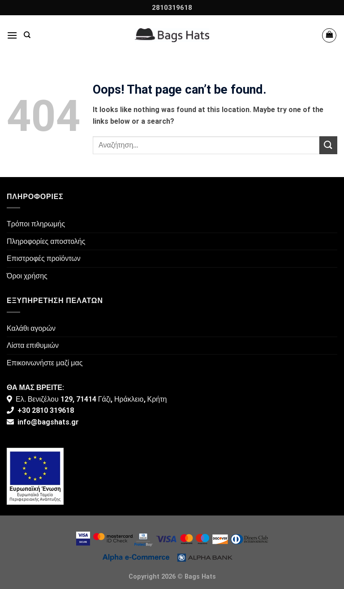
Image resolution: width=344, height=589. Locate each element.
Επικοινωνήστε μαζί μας (45, 363)
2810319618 (172, 8)
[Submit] (328, 145)
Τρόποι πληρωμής (36, 224)
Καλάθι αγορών (31, 328)
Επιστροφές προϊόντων (44, 258)
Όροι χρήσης (27, 276)
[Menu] (12, 35)
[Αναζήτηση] (27, 34)
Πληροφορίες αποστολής (46, 241)
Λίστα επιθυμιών (33, 345)
